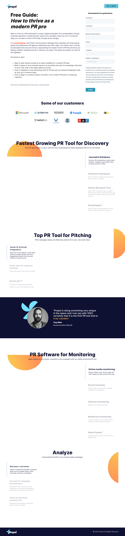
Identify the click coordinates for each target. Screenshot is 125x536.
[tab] (101, 160)
